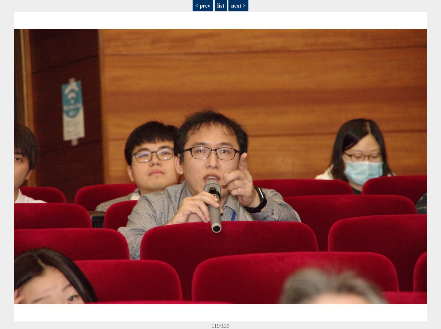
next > (238, 6)
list (220, 6)
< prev (203, 6)
